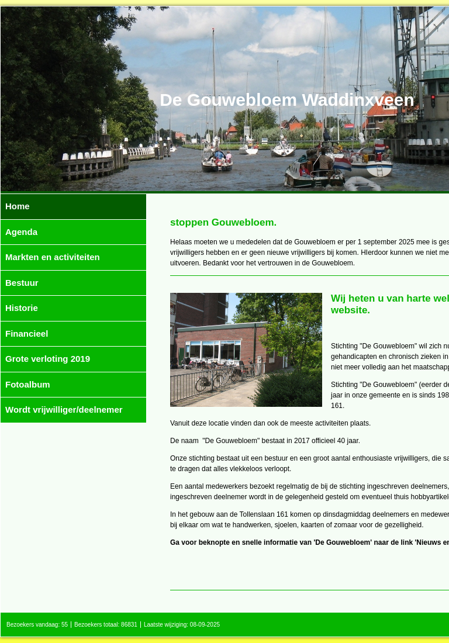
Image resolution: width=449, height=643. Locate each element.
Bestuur (22, 283)
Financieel (26, 333)
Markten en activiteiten (52, 257)
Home (17, 206)
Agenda (21, 232)
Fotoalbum (27, 384)
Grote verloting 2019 (47, 359)
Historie (21, 308)
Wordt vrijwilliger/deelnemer (64, 409)
